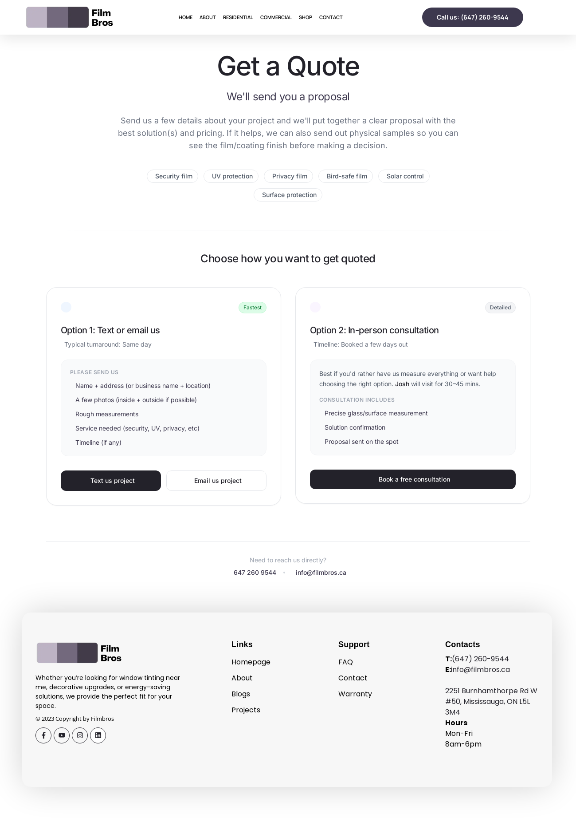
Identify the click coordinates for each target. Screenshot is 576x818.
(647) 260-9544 (480, 659)
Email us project (218, 480)
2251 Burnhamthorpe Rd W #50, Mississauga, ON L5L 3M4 (491, 701)
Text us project (112, 480)
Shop (305, 17)
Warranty (355, 694)
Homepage (250, 662)
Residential (238, 17)
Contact (331, 17)
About (208, 17)
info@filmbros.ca (480, 669)
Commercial (276, 17)
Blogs (240, 694)
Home (185, 17)
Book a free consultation (414, 479)
